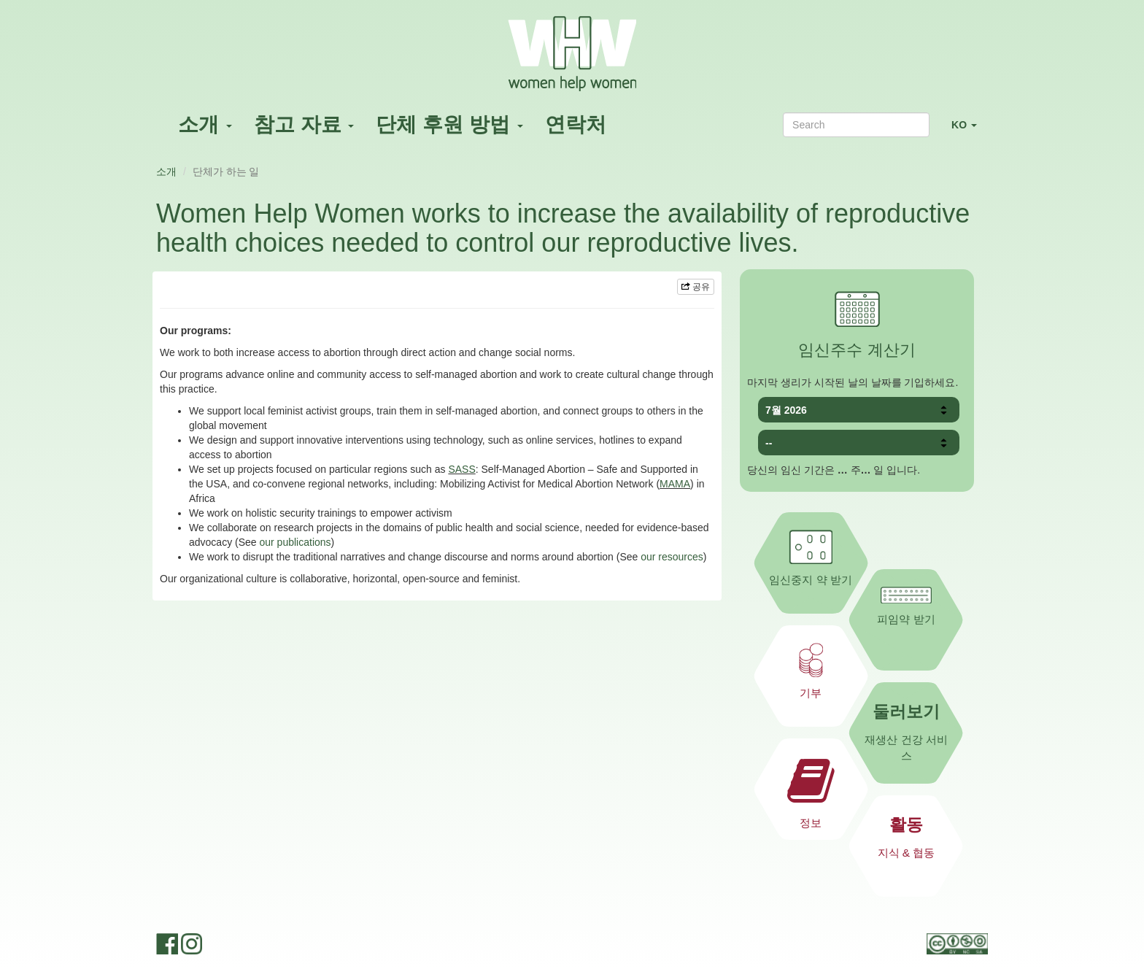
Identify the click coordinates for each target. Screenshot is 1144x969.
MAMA (675, 484)
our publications (295, 542)
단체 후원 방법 (449, 124)
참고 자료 (304, 124)
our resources (672, 557)
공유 (695, 287)
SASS (461, 469)
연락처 (575, 124)
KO (969, 131)
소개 (205, 124)
